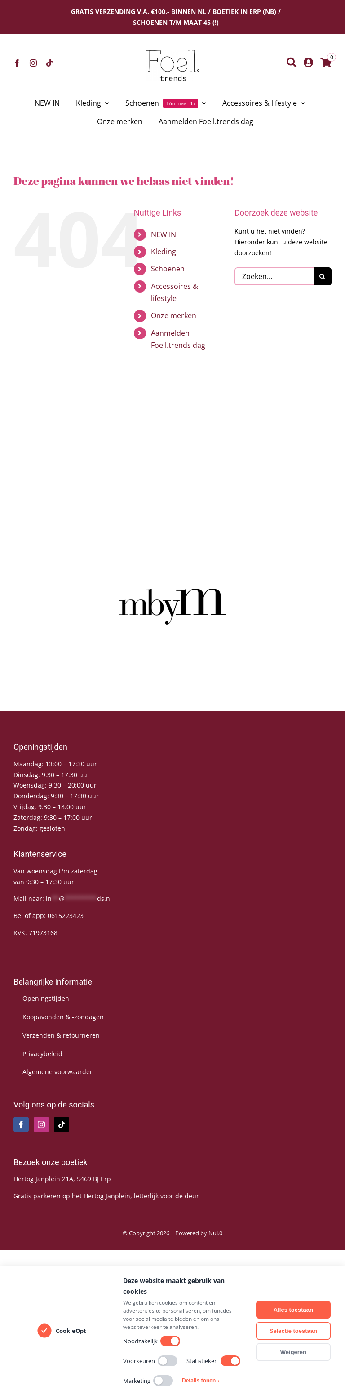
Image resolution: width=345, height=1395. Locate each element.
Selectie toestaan (293, 1331)
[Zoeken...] (274, 276)
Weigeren (293, 1352)
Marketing (148, 1380)
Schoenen (168, 269)
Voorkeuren (150, 1360)
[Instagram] (41, 1124)
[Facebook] (21, 1124)
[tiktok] (49, 63)
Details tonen (200, 1380)
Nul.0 (215, 1233)
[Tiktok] (61, 1124)
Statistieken (213, 1360)
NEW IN (163, 234)
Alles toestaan (293, 1309)
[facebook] (17, 63)
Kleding (163, 251)
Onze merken (173, 315)
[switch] (170, 1341)
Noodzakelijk (151, 1341)
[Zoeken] (291, 63)
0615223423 (66, 915)
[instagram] (33, 63)
